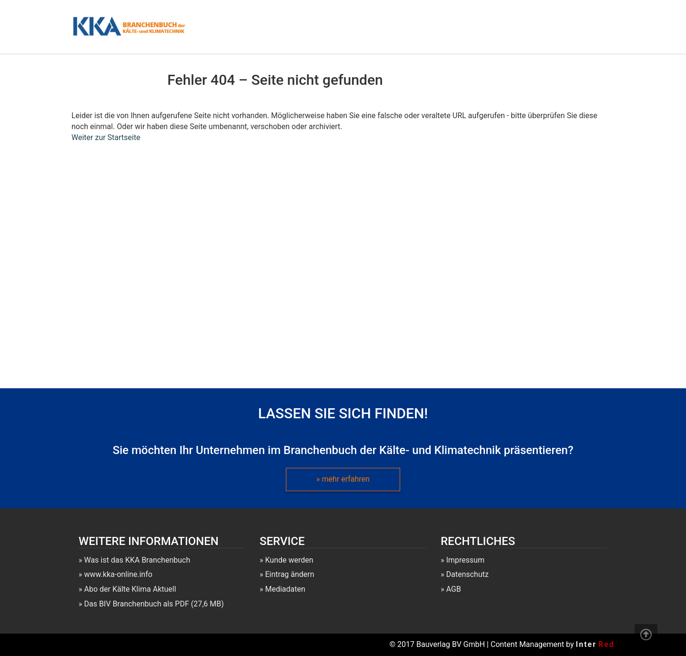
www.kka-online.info (118, 574)
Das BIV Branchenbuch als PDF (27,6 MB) (153, 603)
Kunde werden (289, 560)
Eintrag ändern (289, 574)
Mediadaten (285, 589)
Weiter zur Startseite (105, 137)
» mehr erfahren (343, 479)
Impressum (465, 560)
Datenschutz (467, 574)
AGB (453, 589)
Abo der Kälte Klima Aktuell (130, 589)
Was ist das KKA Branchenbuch (137, 560)
